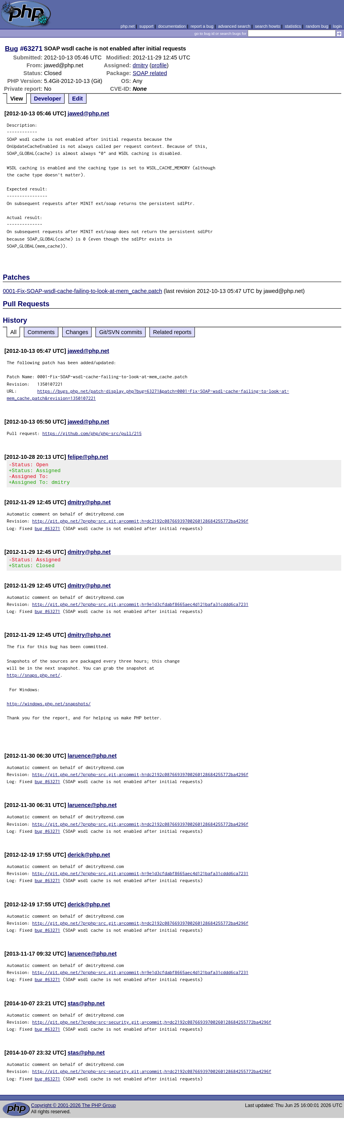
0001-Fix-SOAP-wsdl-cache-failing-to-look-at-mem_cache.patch (82, 291)
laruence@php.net (92, 763)
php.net (128, 26)
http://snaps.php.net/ (33, 682)
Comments (41, 332)
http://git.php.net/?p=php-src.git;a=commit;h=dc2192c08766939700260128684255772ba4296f (140, 525)
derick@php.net (89, 862)
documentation (172, 26)
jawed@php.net (88, 113)
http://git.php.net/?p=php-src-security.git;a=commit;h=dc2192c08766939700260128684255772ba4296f (151, 1029)
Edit (77, 98)
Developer (47, 98)
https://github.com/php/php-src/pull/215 (92, 433)
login (337, 26)
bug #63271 (47, 533)
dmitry (140, 65)
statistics (293, 26)
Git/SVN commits (120, 332)
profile (159, 65)
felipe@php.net (88, 457)
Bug (11, 48)
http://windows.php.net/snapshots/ (49, 710)
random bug (317, 26)
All (13, 332)
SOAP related (150, 73)
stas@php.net (86, 1010)
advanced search (234, 26)
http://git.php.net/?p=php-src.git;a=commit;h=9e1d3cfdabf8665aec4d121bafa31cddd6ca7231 (140, 611)
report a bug (202, 26)
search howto (267, 26)
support (146, 26)
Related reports (172, 332)
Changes (77, 332)
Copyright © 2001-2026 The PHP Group (73, 1112)
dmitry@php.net (89, 507)
